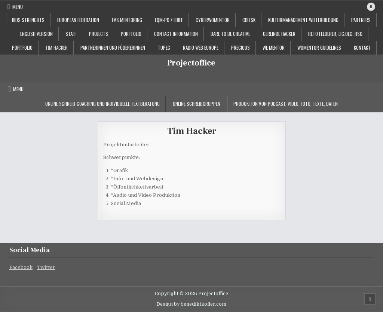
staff (70, 33)
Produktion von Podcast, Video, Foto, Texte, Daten (285, 103)
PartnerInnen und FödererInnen (112, 47)
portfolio (131, 33)
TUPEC (164, 47)
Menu (17, 6)
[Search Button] (371, 7)
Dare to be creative (230, 33)
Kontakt (362, 47)
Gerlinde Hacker (279, 33)
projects (98, 33)
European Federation (78, 20)
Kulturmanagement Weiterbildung (303, 20)
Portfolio (22, 47)
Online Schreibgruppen (196, 103)
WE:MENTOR (274, 47)
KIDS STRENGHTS (28, 20)
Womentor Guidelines (319, 47)
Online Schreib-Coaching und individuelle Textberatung (102, 103)
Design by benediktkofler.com (191, 304)
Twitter (46, 267)
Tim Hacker (56, 47)
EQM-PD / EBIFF (169, 20)
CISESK (248, 20)
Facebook (21, 267)
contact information (176, 33)
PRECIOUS (240, 47)
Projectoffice (191, 63)
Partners (361, 20)
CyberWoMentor (213, 20)
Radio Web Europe (200, 47)
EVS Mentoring (127, 20)
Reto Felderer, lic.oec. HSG (335, 33)
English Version (36, 33)
